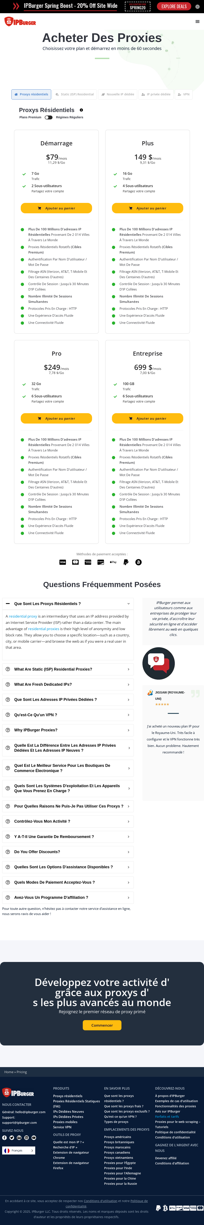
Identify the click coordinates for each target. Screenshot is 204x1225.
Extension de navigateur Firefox (71, 1165)
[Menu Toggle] (197, 21)
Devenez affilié (166, 1158)
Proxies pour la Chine (120, 1178)
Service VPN (62, 1127)
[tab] (31, 94)
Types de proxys (116, 1122)
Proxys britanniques (119, 1142)
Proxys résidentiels (67, 1096)
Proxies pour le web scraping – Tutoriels (177, 1124)
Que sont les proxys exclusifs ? (127, 1111)
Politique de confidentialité (175, 1132)
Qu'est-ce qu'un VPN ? (120, 1117)
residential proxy (23, 616)
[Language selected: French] (18, 1150)
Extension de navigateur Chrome (71, 1155)
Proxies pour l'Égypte (120, 1163)
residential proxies (43, 628)
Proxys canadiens (117, 1152)
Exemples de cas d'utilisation (176, 1101)
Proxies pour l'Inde (118, 1168)
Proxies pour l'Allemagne (122, 1173)
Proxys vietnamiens (118, 1158)
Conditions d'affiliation (172, 1163)
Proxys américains (117, 1137)
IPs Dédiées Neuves (68, 1111)
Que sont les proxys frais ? (123, 1106)
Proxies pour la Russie (120, 1184)
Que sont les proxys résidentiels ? (119, 1098)
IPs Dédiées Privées (68, 1116)
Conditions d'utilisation (172, 1137)
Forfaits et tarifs (167, 1117)
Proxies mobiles (65, 1122)
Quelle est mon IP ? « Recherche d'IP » (68, 1144)
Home (8, 1072)
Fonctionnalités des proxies (175, 1106)
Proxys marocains (117, 1147)
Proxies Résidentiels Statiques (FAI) (76, 1103)
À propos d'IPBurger (170, 1096)
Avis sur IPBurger (167, 1111)
